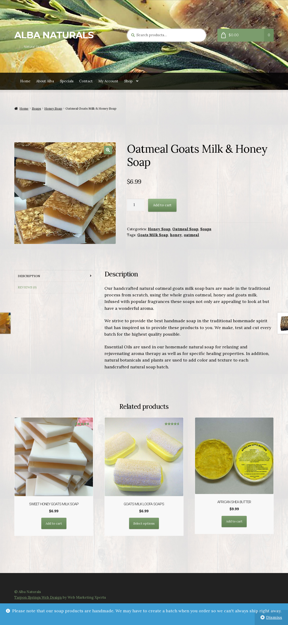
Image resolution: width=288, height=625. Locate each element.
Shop (128, 81)
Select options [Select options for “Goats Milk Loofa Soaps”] (144, 523)
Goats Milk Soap (152, 235)
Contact (86, 81)
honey (176, 235)
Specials (66, 81)
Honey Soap (53, 109)
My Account (108, 81)
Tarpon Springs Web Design (38, 597)
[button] (108, 150)
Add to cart (162, 205)
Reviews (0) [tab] (27, 287)
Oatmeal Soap (185, 229)
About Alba (45, 81)
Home (25, 81)
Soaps (36, 109)
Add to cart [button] (54, 523)
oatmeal (191, 235)
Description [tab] (29, 276)
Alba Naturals (53, 35)
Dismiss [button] (274, 617)
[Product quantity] (136, 205)
